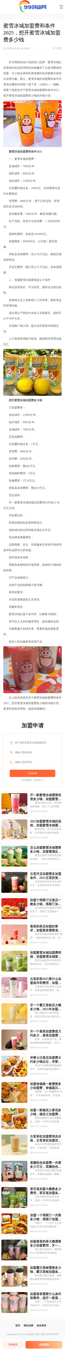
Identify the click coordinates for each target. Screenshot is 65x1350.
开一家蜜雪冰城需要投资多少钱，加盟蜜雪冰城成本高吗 (45, 797)
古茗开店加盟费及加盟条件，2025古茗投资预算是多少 (45, 876)
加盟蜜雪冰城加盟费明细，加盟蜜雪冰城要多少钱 (45, 955)
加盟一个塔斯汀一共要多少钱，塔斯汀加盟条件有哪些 (45, 1217)
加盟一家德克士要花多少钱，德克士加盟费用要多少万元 (45, 1112)
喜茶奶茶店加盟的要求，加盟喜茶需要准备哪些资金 (45, 928)
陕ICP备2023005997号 (47, 1334)
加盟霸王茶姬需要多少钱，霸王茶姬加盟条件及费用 (45, 1270)
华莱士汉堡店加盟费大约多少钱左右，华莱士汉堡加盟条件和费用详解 (45, 1060)
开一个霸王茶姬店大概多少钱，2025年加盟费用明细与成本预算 (45, 1007)
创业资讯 (41, 1325)
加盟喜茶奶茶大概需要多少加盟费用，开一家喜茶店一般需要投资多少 (45, 1243)
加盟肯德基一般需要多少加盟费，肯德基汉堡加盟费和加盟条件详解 (45, 1086)
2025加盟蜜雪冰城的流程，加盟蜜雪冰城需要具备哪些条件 (45, 823)
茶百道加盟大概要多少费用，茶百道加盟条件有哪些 (45, 1191)
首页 (17, 1325)
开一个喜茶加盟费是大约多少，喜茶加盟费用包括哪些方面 (45, 1033)
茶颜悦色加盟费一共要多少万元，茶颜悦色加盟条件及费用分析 (45, 1165)
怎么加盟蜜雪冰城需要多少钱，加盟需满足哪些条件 (45, 850)
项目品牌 (28, 1325)
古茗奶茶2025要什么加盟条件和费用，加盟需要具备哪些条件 (45, 981)
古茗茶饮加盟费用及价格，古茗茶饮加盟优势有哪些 (45, 1138)
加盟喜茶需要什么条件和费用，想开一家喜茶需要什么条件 (45, 1296)
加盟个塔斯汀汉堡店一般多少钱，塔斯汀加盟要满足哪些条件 (45, 902)
